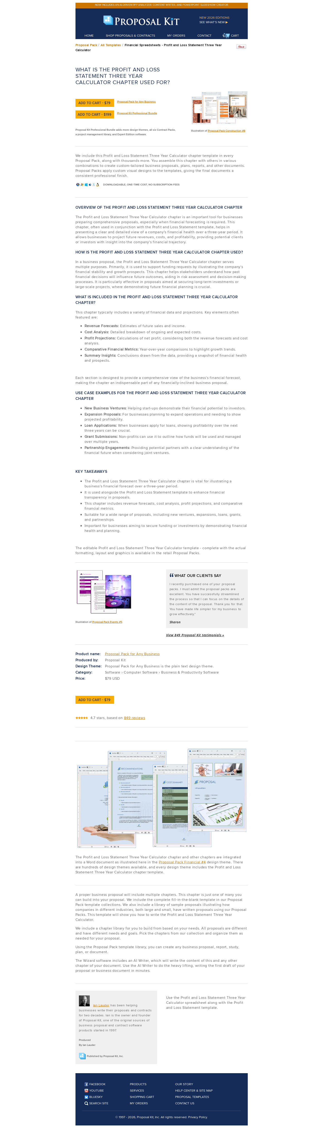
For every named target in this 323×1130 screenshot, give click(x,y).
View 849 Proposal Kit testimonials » (195, 635)
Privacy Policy (197, 1117)
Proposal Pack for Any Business (136, 101)
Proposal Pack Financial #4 (182, 862)
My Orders (176, 35)
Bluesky (94, 1097)
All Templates (111, 45)
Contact (204, 35)
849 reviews (134, 717)
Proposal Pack (86, 45)
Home (89, 35)
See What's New (213, 22)
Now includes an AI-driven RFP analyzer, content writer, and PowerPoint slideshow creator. (162, 5)
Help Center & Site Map (194, 1090)
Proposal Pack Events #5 (107, 622)
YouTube (94, 1090)
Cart (231, 36)
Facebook (95, 1084)
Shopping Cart (142, 1097)
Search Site (96, 1103)
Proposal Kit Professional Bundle (137, 113)
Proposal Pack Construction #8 (226, 131)
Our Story (184, 1084)
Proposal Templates (192, 1097)
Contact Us (184, 1103)
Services (137, 1090)
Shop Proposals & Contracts (130, 35)
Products (138, 1084)
